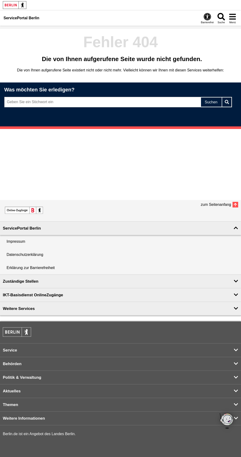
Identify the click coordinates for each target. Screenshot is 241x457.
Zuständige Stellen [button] (20, 281)
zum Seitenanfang (216, 205)
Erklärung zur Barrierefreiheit (31, 268)
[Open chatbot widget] (227, 421)
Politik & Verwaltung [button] (22, 377)
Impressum (16, 241)
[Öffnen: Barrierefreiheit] (207, 18)
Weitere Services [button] (19, 308)
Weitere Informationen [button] (24, 418)
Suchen (211, 102)
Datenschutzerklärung (25, 255)
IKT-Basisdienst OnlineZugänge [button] (33, 295)
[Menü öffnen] (232, 18)
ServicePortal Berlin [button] (22, 228)
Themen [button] (10, 404)
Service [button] (10, 350)
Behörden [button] (12, 364)
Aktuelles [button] (12, 391)
